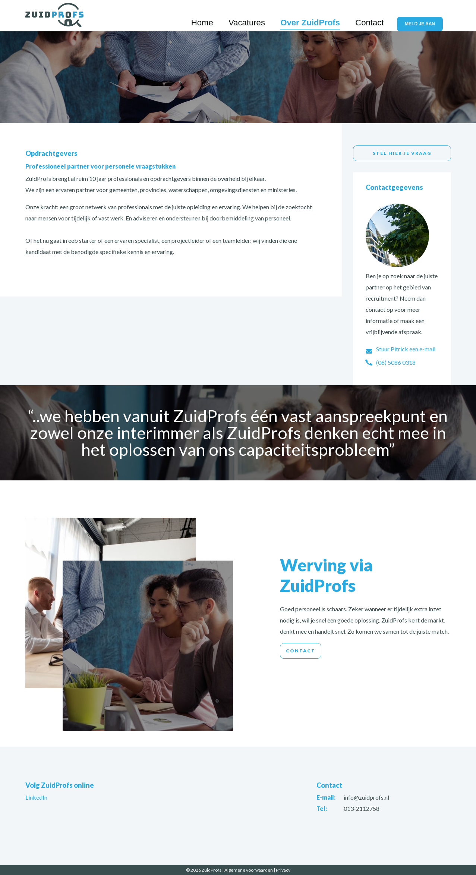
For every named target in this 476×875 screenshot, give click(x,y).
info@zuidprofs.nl (366, 797)
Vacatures (289, 16)
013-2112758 (361, 808)
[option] (238, 76)
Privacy (283, 870)
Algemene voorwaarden (248, 870)
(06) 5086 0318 (396, 362)
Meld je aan (424, 16)
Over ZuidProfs (335, 16)
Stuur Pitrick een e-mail (405, 348)
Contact (379, 16)
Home (256, 16)
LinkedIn (36, 797)
